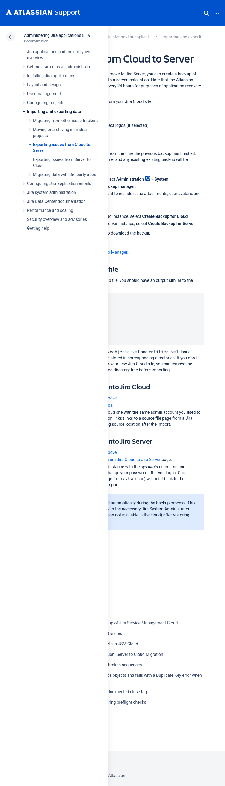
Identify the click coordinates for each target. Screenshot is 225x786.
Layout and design (44, 84)
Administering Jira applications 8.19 (57, 35)
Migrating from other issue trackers (65, 120)
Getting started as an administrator (59, 66)
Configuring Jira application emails (59, 183)
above (111, 398)
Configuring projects (45, 102)
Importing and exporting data (54, 111)
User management (44, 93)
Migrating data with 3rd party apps (64, 174)
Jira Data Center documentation (56, 201)
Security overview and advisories (57, 219)
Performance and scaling (50, 210)
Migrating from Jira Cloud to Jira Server (124, 459)
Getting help (38, 228)
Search (206, 13)
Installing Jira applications (51, 75)
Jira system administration (51, 192)
